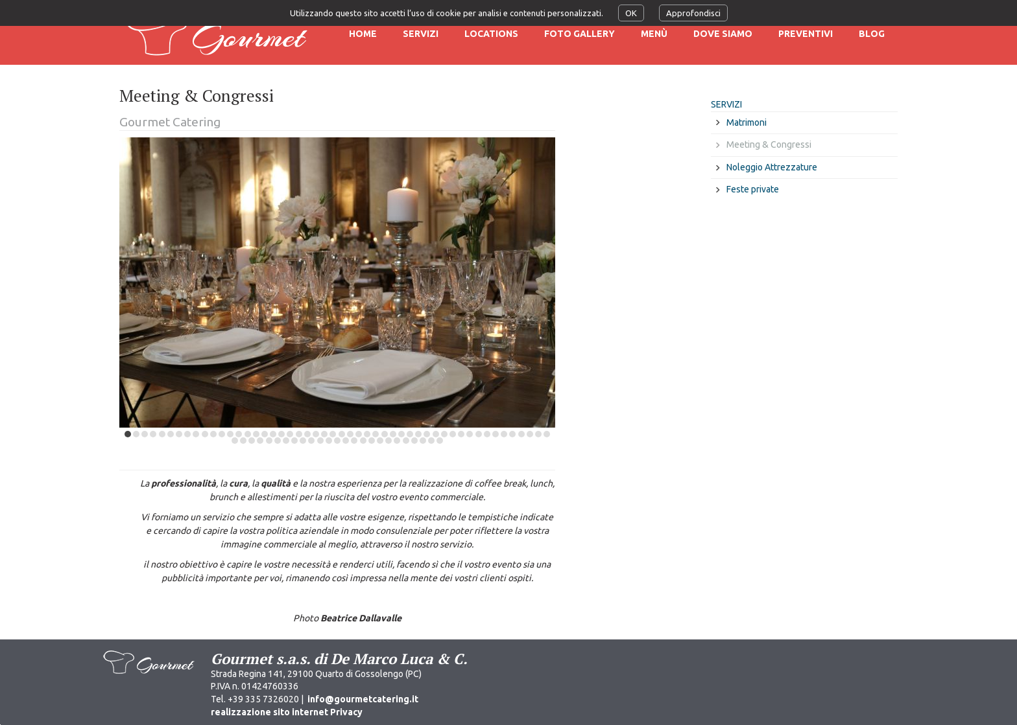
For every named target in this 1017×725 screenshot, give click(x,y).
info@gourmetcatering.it (362, 699)
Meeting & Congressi (768, 144)
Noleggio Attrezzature (771, 167)
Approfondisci (693, 12)
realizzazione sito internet (269, 712)
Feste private (752, 189)
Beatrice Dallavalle (360, 618)
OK (631, 12)
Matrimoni (746, 122)
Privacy (346, 712)
